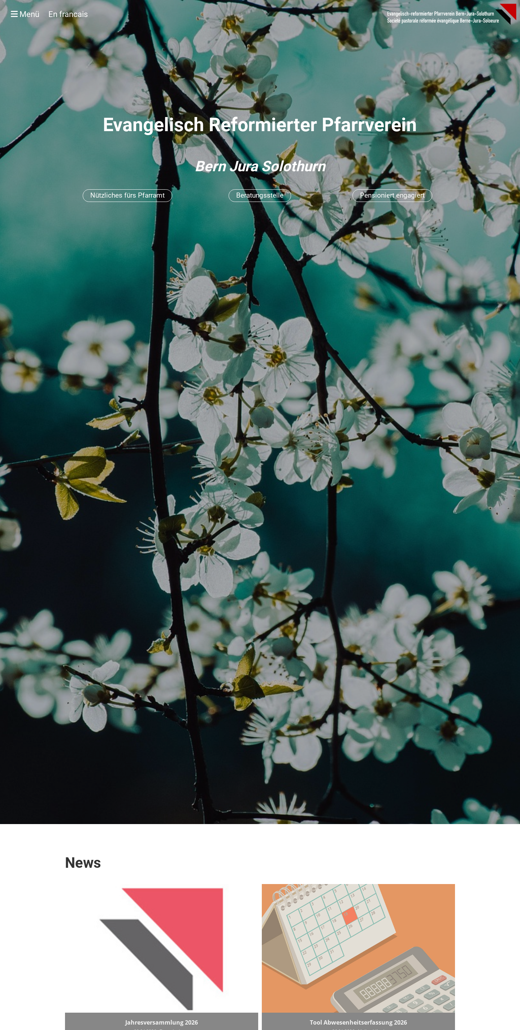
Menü (49, 14)
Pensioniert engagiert (392, 195)
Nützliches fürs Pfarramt (127, 195)
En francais (68, 14)
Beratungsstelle (259, 195)
